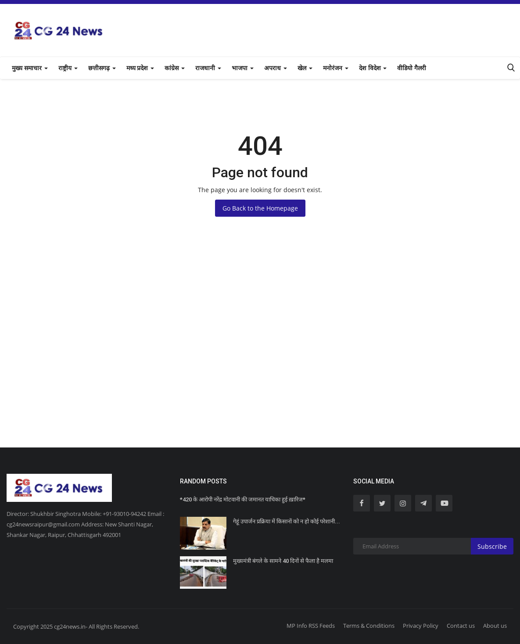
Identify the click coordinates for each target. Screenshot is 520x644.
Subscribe (492, 546)
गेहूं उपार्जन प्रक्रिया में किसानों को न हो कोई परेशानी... (286, 521)
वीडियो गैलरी (411, 68)
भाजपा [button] (243, 68)
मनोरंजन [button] (335, 68)
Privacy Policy (420, 626)
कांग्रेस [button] (175, 68)
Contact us (461, 626)
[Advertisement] (260, 359)
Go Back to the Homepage (260, 208)
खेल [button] (305, 68)
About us (495, 626)
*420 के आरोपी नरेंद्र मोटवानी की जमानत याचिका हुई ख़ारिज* (243, 499)
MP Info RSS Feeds (311, 626)
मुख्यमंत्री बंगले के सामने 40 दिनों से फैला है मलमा (283, 561)
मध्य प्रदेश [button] (140, 68)
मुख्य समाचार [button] (30, 68)
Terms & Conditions (368, 626)
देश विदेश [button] (373, 68)
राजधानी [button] (208, 68)
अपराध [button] (275, 68)
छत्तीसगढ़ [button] (102, 68)
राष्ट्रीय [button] (68, 68)
